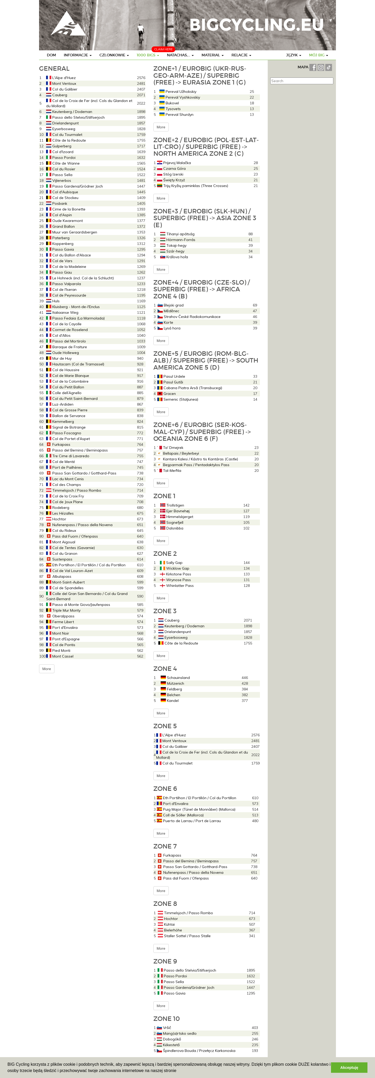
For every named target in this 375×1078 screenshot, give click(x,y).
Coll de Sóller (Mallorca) (180, 815)
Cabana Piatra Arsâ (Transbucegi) (189, 388)
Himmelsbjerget (176, 516)
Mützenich (172, 683)
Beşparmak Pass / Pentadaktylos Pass (193, 464)
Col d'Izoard (59, 151)
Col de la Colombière (67, 381)
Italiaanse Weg (62, 312)
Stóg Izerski (170, 174)
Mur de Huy (59, 358)
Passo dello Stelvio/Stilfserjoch (75, 117)
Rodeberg (57, 507)
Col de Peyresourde (66, 295)
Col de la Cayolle (64, 324)
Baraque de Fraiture (66, 347)
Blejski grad (171, 305)
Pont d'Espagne (63, 639)
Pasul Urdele (171, 376)
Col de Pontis (60, 644)
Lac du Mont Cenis (65, 479)
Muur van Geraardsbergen (71, 232)
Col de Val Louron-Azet (69, 570)
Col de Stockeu (62, 197)
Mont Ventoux (61, 83)
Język (293, 55)
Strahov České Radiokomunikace (189, 316)
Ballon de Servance (65, 415)
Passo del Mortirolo (66, 341)
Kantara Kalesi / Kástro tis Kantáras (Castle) (197, 459)
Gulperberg (58, 146)
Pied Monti (58, 650)
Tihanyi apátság (177, 234)
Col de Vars (59, 260)
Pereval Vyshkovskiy (179, 97)
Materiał (213, 55)
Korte (165, 322)
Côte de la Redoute (66, 140)
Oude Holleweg (62, 352)
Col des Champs (63, 484)
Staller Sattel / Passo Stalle (184, 936)
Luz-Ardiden (59, 404)
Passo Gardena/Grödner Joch (74, 186)
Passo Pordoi (61, 157)
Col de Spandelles (65, 588)
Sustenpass (59, 559)
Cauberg (56, 95)
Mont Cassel (59, 656)
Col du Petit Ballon (65, 387)
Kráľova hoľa (174, 257)
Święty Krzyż (171, 180)
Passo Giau (59, 272)
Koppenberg (59, 243)
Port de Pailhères (64, 467)
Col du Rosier (60, 169)
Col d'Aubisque (62, 192)
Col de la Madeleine (66, 266)
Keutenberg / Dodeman (69, 111)
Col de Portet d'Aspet (68, 438)
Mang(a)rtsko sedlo (177, 1033)
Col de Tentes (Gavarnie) (70, 547)
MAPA (303, 67)
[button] (178, 1071)
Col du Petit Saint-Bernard (72, 398)
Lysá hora (169, 328)
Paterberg (58, 238)
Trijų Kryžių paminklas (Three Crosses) (192, 185)
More (46, 668)
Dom (51, 55)
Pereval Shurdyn (176, 114)
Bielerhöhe (170, 930)
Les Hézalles (60, 513)
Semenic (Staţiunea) (177, 399)
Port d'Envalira (62, 627)
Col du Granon (61, 553)
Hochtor (56, 519)
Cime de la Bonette (65, 209)
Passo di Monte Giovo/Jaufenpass (78, 604)
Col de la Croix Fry (65, 496)
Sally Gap (171, 562)
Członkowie (114, 55)
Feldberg (171, 689)
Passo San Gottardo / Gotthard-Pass (81, 473)
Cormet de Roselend (67, 329)
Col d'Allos (58, 335)
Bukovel (169, 103)
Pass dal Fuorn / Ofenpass (72, 536)
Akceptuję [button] (349, 1067)
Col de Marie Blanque (67, 375)
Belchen (170, 694)
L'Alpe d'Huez (61, 77)
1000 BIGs (148, 55)
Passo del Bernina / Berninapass (77, 450)
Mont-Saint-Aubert (65, 582)
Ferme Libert (60, 621)
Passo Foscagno (63, 433)
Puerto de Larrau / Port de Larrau (189, 820)
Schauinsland (175, 677)
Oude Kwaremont (64, 220)
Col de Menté (60, 461)
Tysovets (170, 108)
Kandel (170, 700)
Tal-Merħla (169, 470)
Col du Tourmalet (64, 134)
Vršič (164, 1027)
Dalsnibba (171, 528)
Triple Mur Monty (63, 610)
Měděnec (168, 311)
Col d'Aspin (59, 215)
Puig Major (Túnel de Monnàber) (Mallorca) (196, 809)
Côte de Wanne (63, 163)
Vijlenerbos (58, 180)
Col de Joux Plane (64, 501)
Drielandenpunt (62, 123)
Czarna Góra (171, 168)
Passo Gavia (60, 249)
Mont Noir (57, 633)
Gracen (166, 393)
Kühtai (166, 924)
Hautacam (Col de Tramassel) (75, 364)
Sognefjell (171, 522)
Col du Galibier (61, 89)
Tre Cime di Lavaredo (67, 456)
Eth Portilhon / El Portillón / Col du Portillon (86, 565)
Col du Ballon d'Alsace (68, 255)
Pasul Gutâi (170, 382)
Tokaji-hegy (173, 245)
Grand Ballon (60, 226)
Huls (53, 301)
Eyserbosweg (60, 129)
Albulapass (58, 576)
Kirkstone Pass (175, 574)
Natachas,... (180, 55)
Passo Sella (59, 174)
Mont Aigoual (60, 542)
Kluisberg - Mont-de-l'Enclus (73, 306)
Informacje (78, 55)
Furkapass (58, 444)
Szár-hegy (172, 251)
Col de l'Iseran (61, 289)
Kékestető (168, 1045)
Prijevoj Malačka (174, 162)
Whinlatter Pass (177, 585)
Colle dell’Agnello (64, 392)
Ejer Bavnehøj (175, 511)
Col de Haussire (62, 370)
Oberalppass (60, 616)
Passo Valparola (63, 283)
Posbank (56, 203)
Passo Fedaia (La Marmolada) (75, 318)
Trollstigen (172, 505)
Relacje (241, 55)
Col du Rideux (61, 530)
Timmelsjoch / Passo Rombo (73, 490)
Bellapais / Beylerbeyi (178, 453)
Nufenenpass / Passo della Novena (79, 524)
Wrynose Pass (175, 579)
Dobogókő (169, 1039)
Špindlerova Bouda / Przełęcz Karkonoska (196, 1050)
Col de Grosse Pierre (67, 410)
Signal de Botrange (66, 427)
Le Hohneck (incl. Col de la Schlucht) (80, 278)
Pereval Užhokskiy (177, 91)
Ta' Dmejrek (170, 447)
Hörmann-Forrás (177, 239)
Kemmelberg (60, 421)
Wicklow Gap (174, 568)
